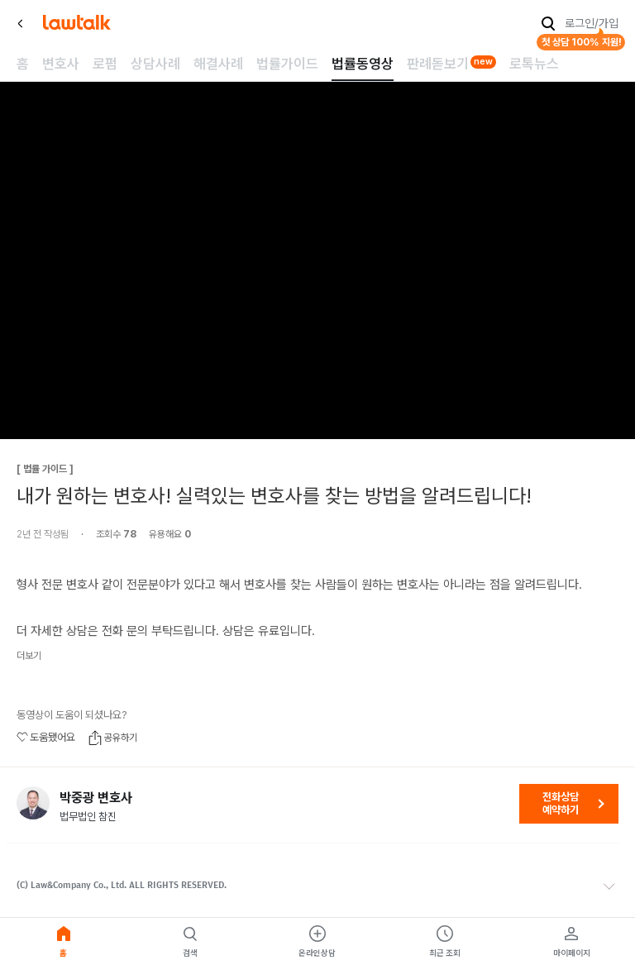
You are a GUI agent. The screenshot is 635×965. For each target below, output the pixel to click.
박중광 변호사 (96, 798)
